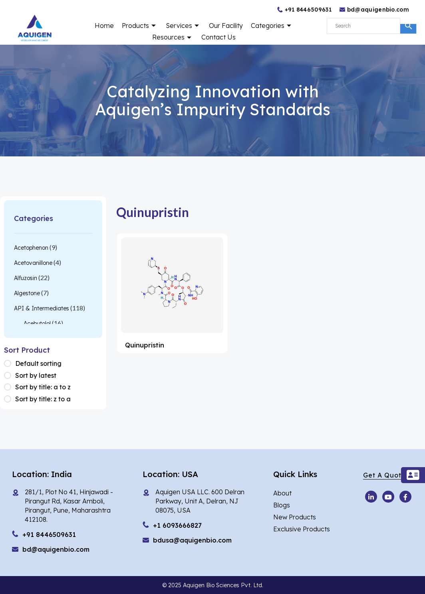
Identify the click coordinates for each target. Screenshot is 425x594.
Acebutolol (37, 323)
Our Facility (226, 26)
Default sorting (38, 363)
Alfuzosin (25, 278)
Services (183, 26)
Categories (272, 26)
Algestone (27, 293)
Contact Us (218, 37)
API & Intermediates (41, 308)
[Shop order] (9, 363)
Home (104, 26)
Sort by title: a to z (43, 387)
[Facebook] (405, 497)
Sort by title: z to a (43, 399)
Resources (172, 37)
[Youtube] (371, 497)
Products (140, 26)
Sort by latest (35, 375)
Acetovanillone (33, 262)
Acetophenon (31, 247)
